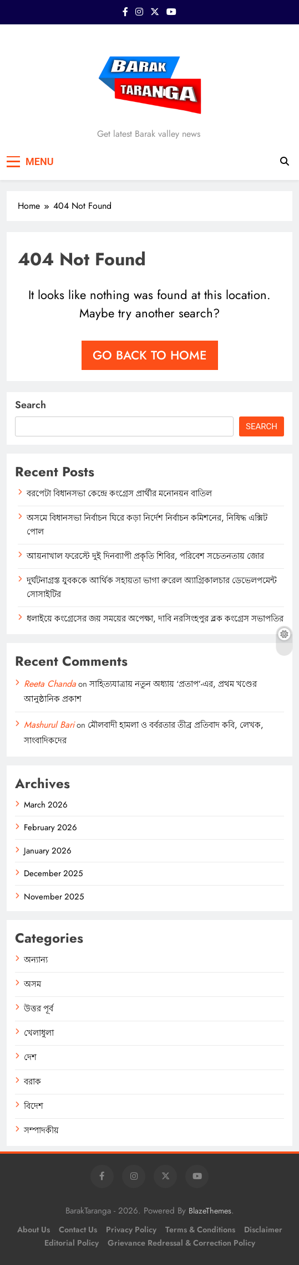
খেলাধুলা (39, 1033)
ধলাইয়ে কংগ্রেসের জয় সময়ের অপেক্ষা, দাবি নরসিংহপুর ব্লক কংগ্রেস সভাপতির (155, 619)
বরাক (32, 1082)
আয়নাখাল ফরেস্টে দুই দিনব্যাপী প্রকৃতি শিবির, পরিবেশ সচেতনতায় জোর (145, 556)
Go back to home (150, 355)
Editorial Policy (71, 1242)
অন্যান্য (36, 960)
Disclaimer (263, 1229)
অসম (32, 984)
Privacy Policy (131, 1229)
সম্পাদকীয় (41, 1130)
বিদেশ (33, 1106)
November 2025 (54, 897)
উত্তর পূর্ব (38, 1008)
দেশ (30, 1057)
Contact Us (78, 1229)
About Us (33, 1229)
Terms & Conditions (200, 1229)
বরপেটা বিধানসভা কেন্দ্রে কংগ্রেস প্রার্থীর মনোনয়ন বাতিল (119, 493)
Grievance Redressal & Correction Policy (181, 1242)
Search (30, 405)
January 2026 (48, 851)
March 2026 (46, 805)
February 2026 (50, 827)
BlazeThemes (210, 1210)
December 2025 (53, 873)
